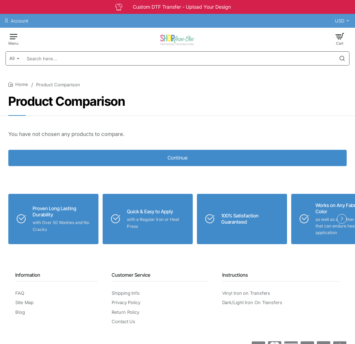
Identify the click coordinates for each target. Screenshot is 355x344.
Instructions (235, 275)
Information (27, 275)
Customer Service (131, 275)
